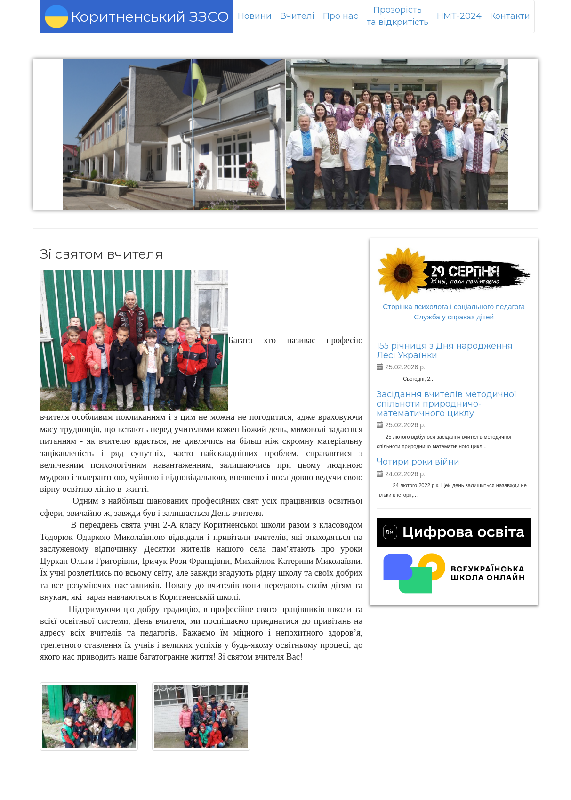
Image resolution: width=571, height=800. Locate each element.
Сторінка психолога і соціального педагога (454, 306)
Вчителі (297, 16)
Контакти (510, 16)
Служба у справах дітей (454, 317)
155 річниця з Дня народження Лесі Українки (445, 350)
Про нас (340, 16)
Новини (255, 16)
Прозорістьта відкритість (397, 16)
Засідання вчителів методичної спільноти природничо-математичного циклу (447, 403)
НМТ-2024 (459, 16)
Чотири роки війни (418, 462)
